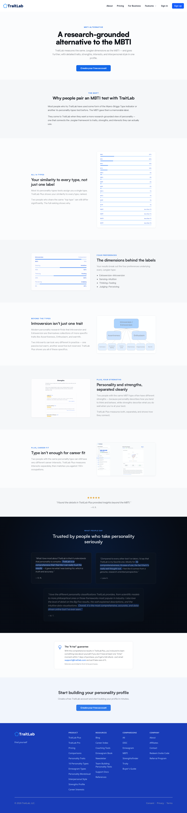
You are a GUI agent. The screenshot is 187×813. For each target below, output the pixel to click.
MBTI (125, 753)
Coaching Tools (103, 748)
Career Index (102, 742)
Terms (169, 803)
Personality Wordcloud (80, 774)
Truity (125, 763)
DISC (125, 742)
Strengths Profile (77, 784)
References (101, 777)
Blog (98, 737)
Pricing (120, 5)
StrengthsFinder (130, 758)
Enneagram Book (104, 753)
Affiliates (154, 742)
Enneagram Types (77, 768)
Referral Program (158, 758)
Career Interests (76, 789)
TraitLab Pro (74, 742)
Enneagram (128, 748)
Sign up (178, 5)
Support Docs (102, 771)
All (124, 737)
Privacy (160, 803)
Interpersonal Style (78, 779)
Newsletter (101, 758)
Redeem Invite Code (159, 753)
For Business (134, 5)
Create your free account (93, 68)
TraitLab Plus (75, 737)
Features (151, 5)
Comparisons (75, 753)
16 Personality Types (79, 763)
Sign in (164, 5)
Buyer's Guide (129, 768)
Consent (150, 803)
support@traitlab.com (75, 660)
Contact (153, 748)
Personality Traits (77, 758)
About (110, 5)
